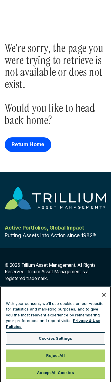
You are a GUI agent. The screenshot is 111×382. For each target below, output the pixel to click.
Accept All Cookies (55, 374)
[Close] (103, 296)
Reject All (55, 357)
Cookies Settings (55, 340)
